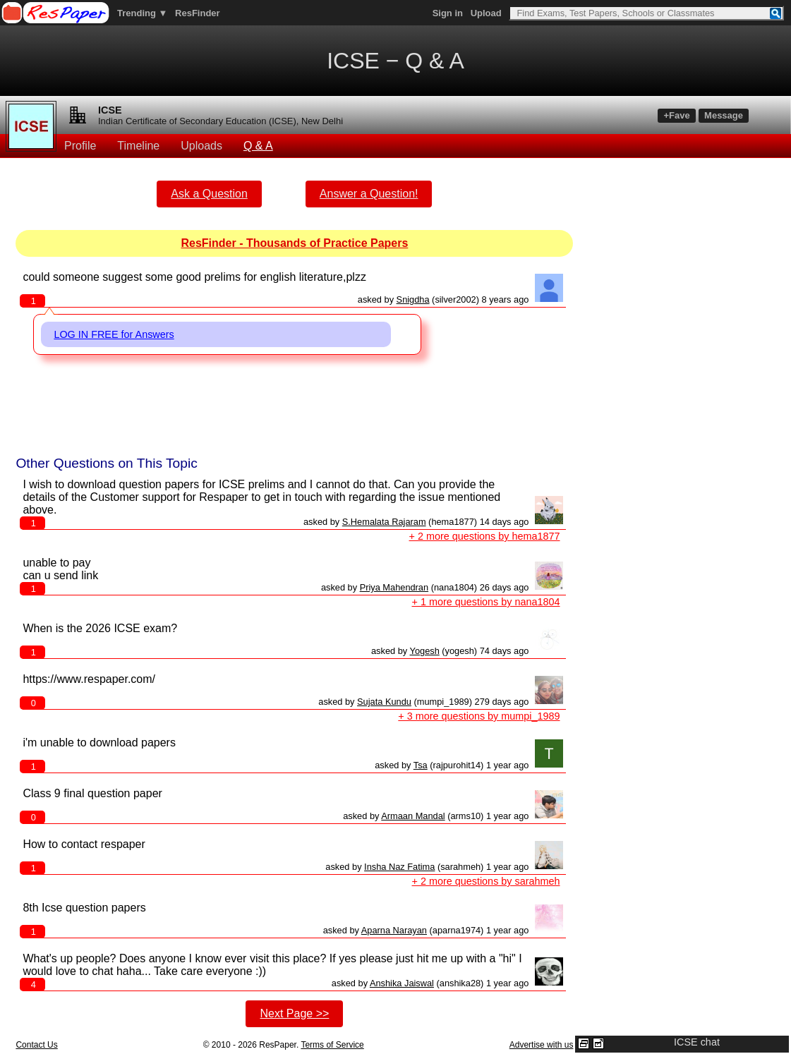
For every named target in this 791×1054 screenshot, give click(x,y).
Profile (80, 146)
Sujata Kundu (384, 701)
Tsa (420, 765)
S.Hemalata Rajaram (384, 521)
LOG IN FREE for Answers (114, 334)
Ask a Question (209, 194)
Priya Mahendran (394, 587)
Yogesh (425, 651)
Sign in (448, 13)
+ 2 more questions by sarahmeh (486, 881)
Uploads (201, 146)
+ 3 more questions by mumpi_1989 (479, 716)
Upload (486, 13)
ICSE (110, 110)
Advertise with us (541, 1045)
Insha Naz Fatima (399, 866)
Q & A (258, 146)
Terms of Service (332, 1045)
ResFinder (197, 13)
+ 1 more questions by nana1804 (486, 601)
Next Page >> (294, 1013)
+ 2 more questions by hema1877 (484, 536)
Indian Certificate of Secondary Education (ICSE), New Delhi (220, 121)
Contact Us (36, 1045)
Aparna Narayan (394, 930)
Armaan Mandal (413, 816)
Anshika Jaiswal (402, 983)
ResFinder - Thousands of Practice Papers (294, 243)
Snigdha (413, 299)
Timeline (138, 146)
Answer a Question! (369, 194)
